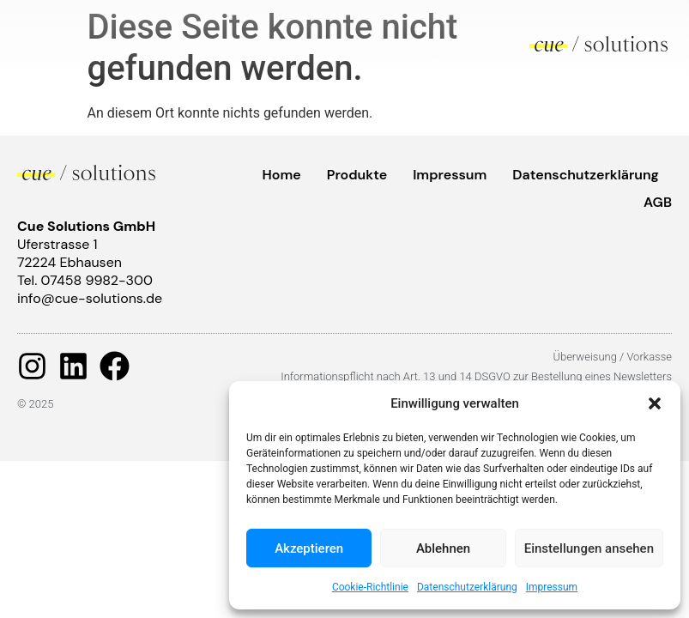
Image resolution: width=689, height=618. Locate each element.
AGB (658, 202)
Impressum (551, 587)
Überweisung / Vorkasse (612, 356)
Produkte (357, 175)
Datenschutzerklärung (467, 587)
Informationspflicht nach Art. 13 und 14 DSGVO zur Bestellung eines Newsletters (476, 376)
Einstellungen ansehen (589, 548)
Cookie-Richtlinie (370, 587)
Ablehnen (443, 548)
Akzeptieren (309, 548)
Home (282, 175)
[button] (654, 403)
